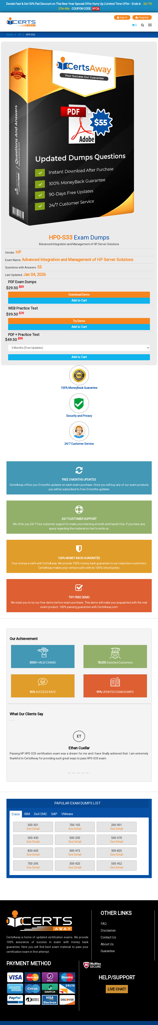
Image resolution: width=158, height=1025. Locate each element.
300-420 (75, 866)
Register (142, 17)
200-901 (116, 827)
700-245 (33, 866)
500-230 (75, 840)
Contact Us (108, 937)
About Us (107, 944)
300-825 (116, 853)
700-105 (75, 827)
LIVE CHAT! (117, 989)
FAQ (104, 924)
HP (19, 34)
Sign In (122, 17)
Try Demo (79, 321)
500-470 (116, 840)
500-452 (116, 866)
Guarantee (108, 951)
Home (9, 34)
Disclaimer (108, 930)
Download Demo (79, 294)
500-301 (33, 827)
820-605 (33, 853)
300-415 (75, 853)
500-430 (33, 840)
